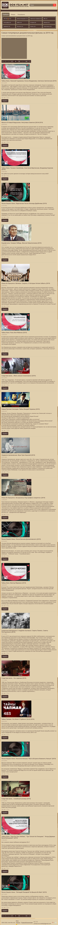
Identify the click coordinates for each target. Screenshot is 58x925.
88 (15, 61)
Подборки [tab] (6, 14)
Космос (32, 26)
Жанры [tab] (13, 14)
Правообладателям (27, 922)
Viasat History (47, 26)
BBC (45, 18)
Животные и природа (36, 18)
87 (12, 61)
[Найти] (54, 5)
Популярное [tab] (21, 14)
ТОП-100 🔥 (7, 18)
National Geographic (22, 18)
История (33, 22)
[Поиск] (41, 5)
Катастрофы (7, 22)
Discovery (20, 26)
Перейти (4, 101)
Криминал (7, 26)
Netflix (19, 22)
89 (19, 61)
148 (26, 61)
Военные (47, 22)
